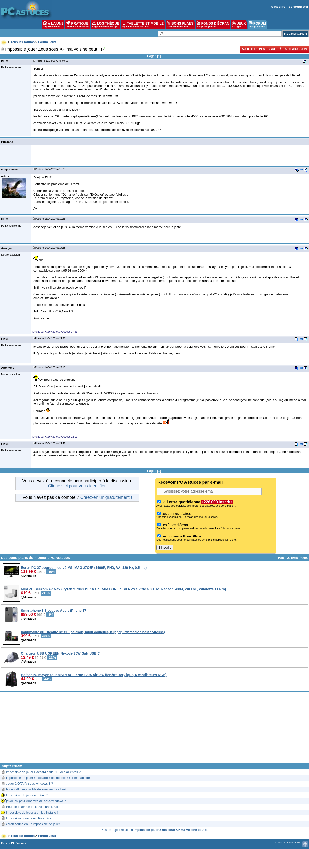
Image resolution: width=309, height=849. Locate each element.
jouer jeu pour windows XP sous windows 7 (36, 801)
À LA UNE (53, 24)
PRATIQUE (77, 24)
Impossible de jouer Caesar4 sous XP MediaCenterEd (43, 772)
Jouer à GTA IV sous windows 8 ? (29, 783)
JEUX (239, 24)
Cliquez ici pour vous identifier (76, 485)
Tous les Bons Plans (292, 557)
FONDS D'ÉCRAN (213, 24)
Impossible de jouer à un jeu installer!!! (33, 812)
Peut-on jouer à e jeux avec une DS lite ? (34, 806)
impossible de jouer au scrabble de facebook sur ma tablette (48, 778)
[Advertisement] (154, 729)
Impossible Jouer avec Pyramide (28, 818)
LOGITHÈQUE (105, 24)
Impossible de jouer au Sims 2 (27, 795)
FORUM (257, 24)
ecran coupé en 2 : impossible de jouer (33, 824)
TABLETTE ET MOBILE (143, 24)
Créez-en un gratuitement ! (106, 497)
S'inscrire (278, 6)
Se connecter (298, 6)
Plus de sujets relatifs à (154, 830)
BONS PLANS (180, 24)
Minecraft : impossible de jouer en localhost (36, 789)
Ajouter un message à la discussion (274, 49)
